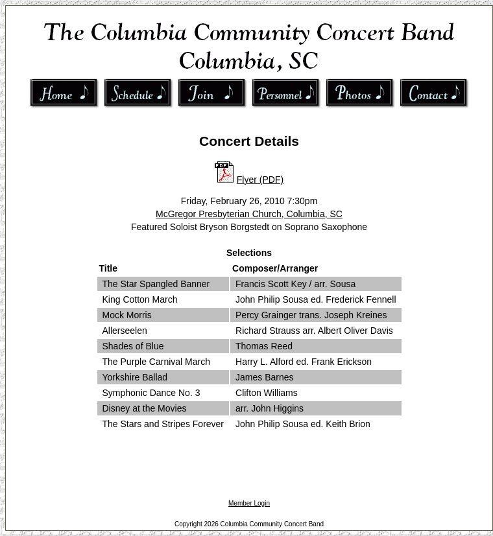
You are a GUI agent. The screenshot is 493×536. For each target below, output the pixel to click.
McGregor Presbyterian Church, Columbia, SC (249, 214)
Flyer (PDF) (260, 179)
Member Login (249, 503)
